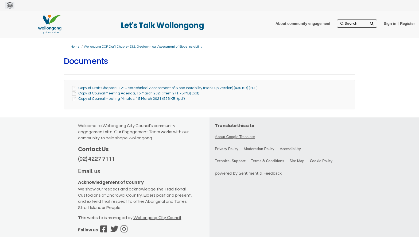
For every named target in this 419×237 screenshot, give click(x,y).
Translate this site (234, 126)
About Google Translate (235, 136)
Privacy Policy (226, 148)
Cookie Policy (321, 160)
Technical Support (230, 160)
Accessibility (290, 148)
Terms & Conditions (267, 160)
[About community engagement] (303, 23)
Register (407, 23)
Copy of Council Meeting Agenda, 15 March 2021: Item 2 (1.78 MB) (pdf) (138, 93)
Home (75, 46)
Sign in (390, 23)
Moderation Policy (259, 148)
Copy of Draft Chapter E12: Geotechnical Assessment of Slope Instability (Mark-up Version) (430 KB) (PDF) (167, 88)
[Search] (357, 24)
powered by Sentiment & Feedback (248, 173)
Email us (89, 171)
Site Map (296, 160)
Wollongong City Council (157, 218)
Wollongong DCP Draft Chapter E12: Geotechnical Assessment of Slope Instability (143, 46)
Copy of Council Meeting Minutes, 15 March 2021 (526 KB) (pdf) (131, 99)
